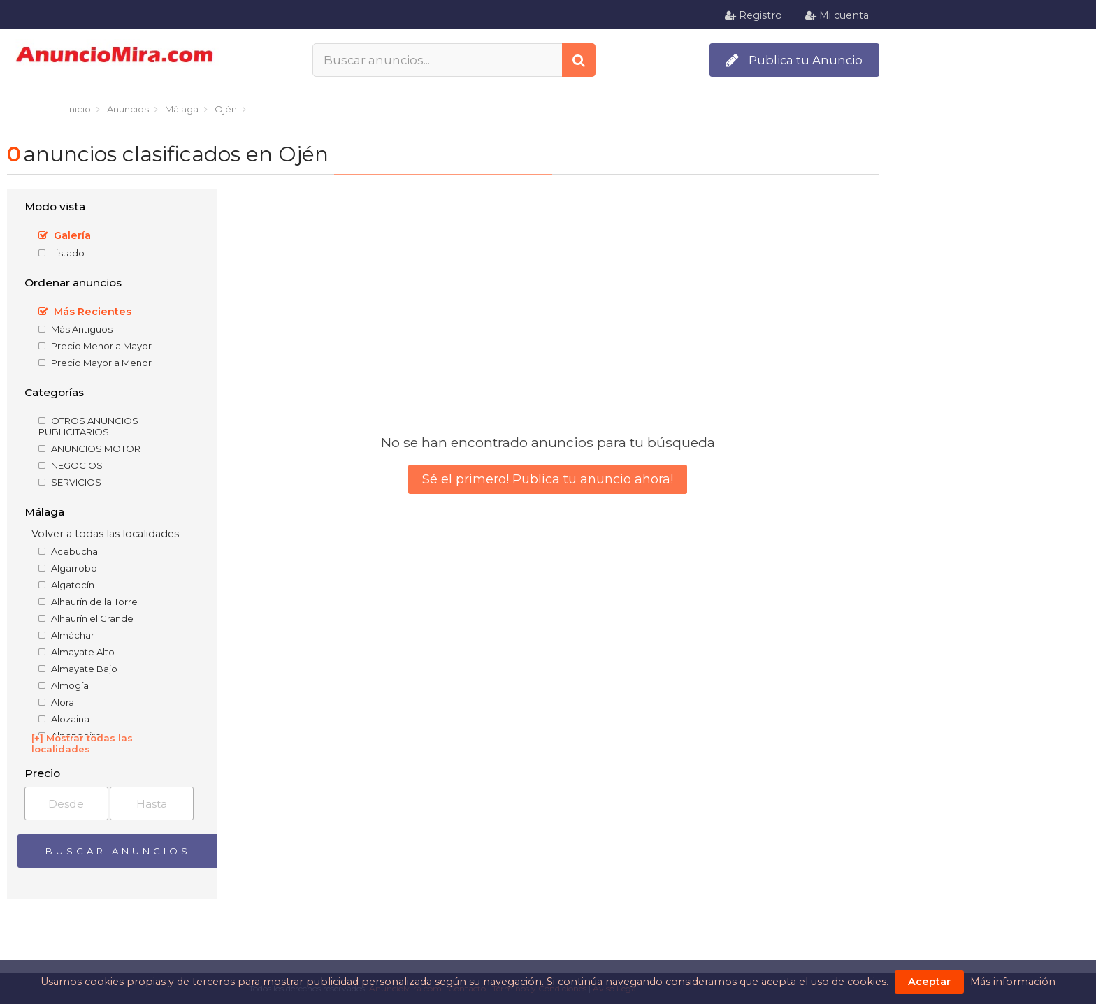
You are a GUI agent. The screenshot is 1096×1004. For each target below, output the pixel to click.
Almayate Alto (76, 651)
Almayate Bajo (77, 668)
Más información (1012, 981)
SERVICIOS (69, 482)
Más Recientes (84, 311)
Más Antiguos (75, 329)
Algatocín (66, 584)
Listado (61, 253)
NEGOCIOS (70, 465)
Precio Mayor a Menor (95, 362)
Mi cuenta (837, 15)
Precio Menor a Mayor (95, 345)
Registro (753, 15)
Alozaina (63, 719)
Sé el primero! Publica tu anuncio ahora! (547, 479)
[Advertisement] (991, 391)
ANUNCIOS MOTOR (89, 448)
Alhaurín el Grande (86, 618)
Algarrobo (67, 568)
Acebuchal (69, 551)
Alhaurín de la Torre (88, 601)
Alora (56, 702)
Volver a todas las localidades (105, 534)
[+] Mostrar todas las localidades (82, 743)
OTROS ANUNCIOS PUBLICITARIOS (88, 426)
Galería (64, 235)
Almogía (63, 685)
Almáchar (66, 635)
